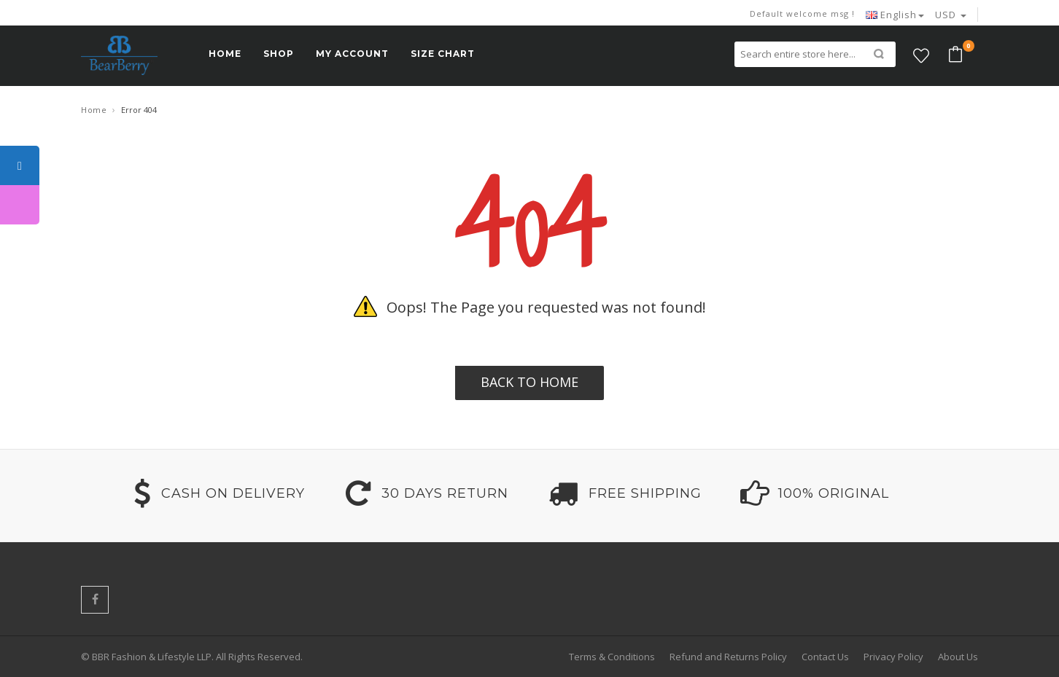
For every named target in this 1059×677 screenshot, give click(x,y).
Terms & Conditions (612, 656)
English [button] (895, 14)
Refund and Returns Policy (728, 656)
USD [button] (950, 14)
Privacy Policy (893, 656)
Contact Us (825, 656)
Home (93, 109)
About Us (958, 656)
